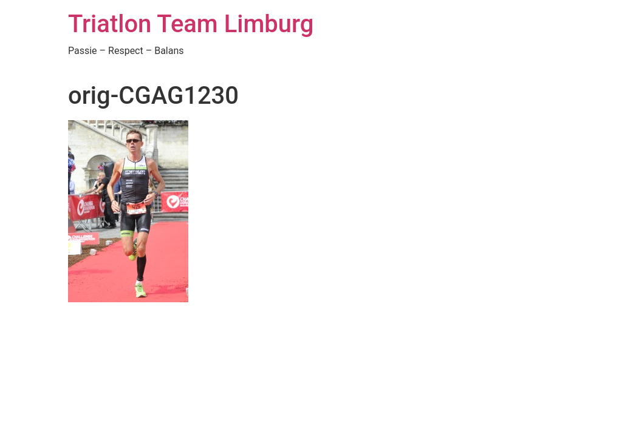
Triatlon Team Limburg (190, 24)
